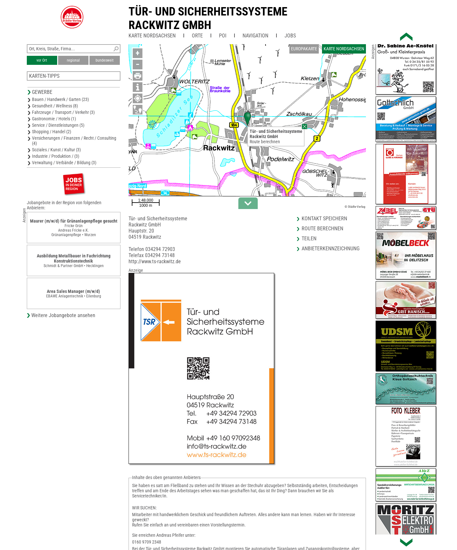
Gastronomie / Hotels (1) (54, 118)
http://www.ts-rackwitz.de (155, 261)
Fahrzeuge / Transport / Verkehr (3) (63, 112)
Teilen (309, 238)
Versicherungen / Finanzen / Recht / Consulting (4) (74, 140)
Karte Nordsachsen (152, 36)
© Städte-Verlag (355, 206)
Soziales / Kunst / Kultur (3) (56, 149)
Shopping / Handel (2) (51, 131)
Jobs (290, 36)
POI (222, 36)
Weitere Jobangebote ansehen (63, 315)
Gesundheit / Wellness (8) (55, 105)
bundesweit (105, 60)
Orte (197, 36)
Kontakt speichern (324, 218)
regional (73, 60)
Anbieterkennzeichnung (330, 248)
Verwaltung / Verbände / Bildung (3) (64, 162)
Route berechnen (265, 141)
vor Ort (41, 60)
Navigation (255, 36)
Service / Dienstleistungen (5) (58, 125)
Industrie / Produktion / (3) (55, 156)
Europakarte (304, 48)
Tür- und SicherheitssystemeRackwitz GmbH (208, 18)
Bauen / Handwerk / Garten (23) (60, 99)
